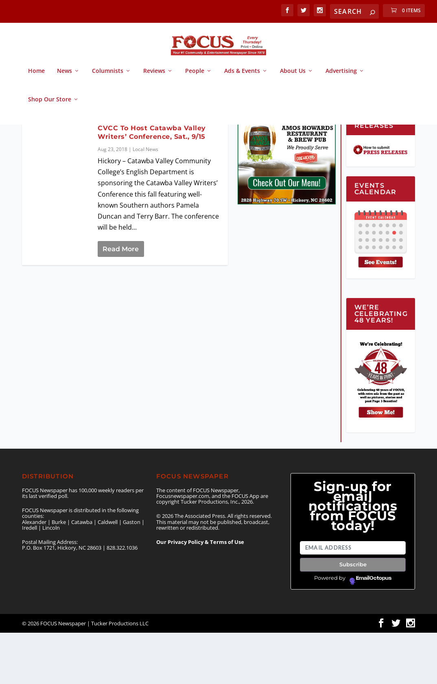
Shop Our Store (49, 106)
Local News (145, 200)
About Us (293, 78)
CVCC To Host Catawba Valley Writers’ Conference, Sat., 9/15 (152, 183)
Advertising (341, 78)
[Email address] (353, 599)
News (64, 78)
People (194, 78)
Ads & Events (242, 78)
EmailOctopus (373, 629)
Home (36, 78)
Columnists (107, 78)
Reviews (154, 78)
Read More (121, 300)
